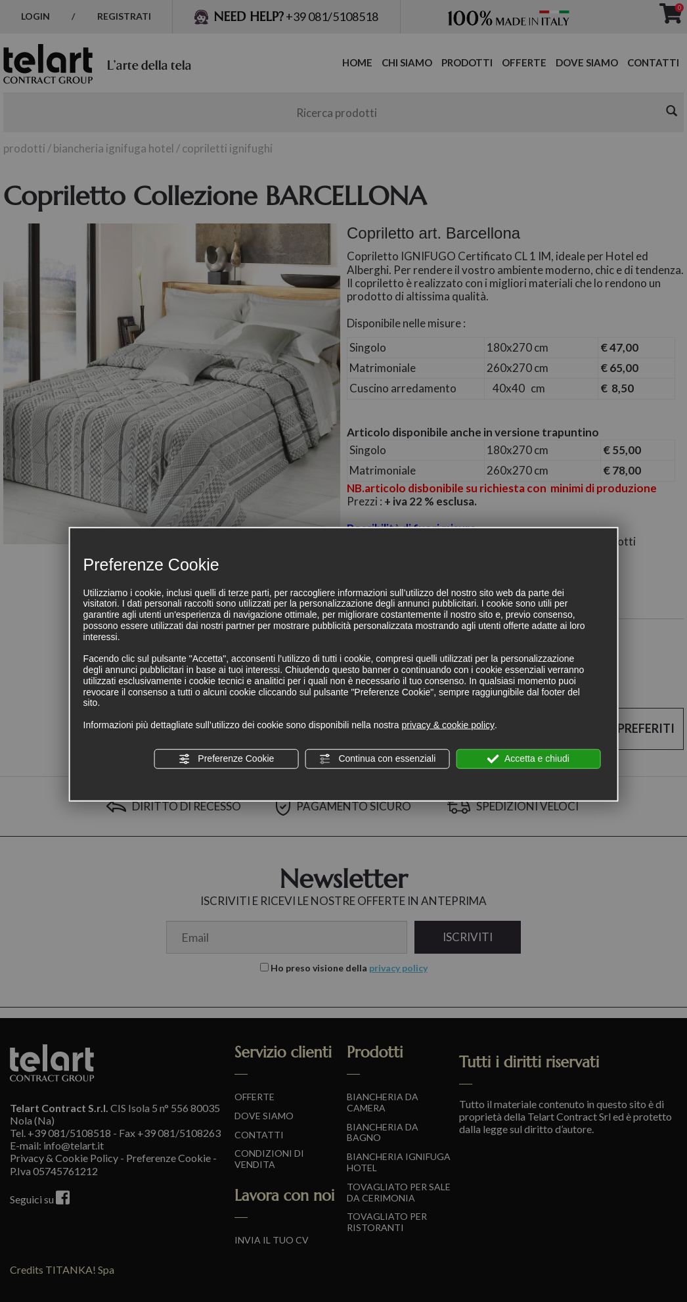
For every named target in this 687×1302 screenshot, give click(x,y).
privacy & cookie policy (448, 725)
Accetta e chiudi (528, 759)
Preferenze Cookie (226, 759)
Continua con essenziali (377, 759)
